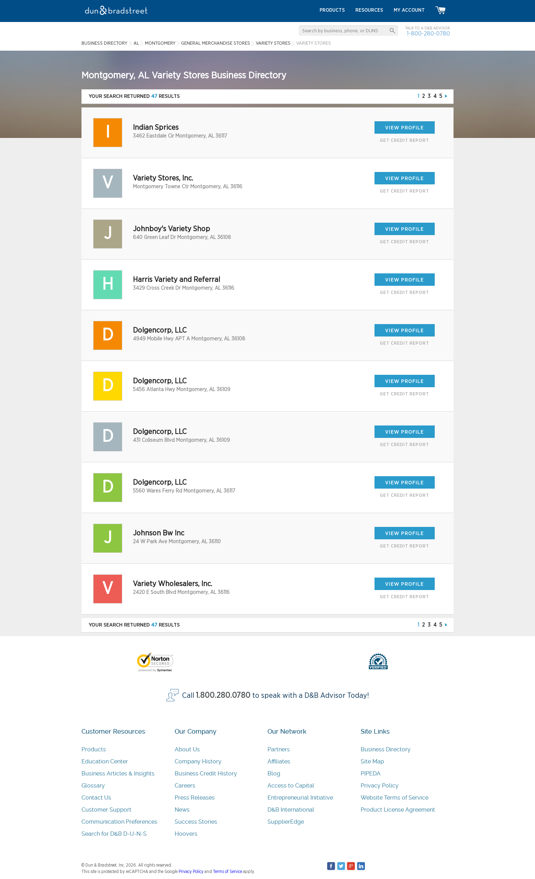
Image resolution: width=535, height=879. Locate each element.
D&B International (291, 809)
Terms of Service (227, 871)
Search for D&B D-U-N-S (114, 833)
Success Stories (196, 821)
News (182, 809)
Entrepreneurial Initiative (300, 797)
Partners (279, 749)
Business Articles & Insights (117, 773)
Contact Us (96, 797)
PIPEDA (371, 773)
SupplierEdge (286, 821)
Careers (185, 785)
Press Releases (195, 797)
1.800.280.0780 (223, 695)
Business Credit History (206, 773)
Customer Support (106, 809)
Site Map (372, 761)
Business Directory (386, 749)
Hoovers (186, 833)
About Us (187, 749)
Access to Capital (291, 785)
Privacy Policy (380, 785)
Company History (198, 761)
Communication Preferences (119, 821)
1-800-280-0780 (428, 33)
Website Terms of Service (394, 797)
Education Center (104, 761)
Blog (274, 773)
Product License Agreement (398, 809)
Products (93, 749)
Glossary (93, 785)
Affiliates (279, 761)
